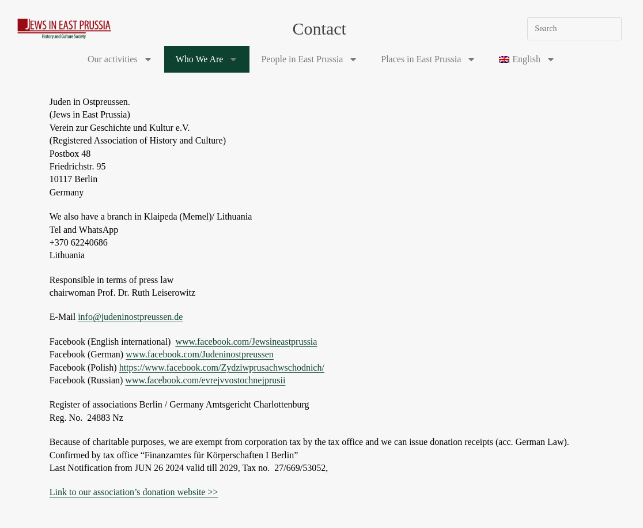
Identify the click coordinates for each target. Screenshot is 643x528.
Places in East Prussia (428, 59)
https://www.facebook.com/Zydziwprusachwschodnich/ (221, 367)
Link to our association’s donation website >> (134, 492)
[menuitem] (527, 59)
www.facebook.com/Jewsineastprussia (246, 341)
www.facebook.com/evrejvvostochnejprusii (205, 380)
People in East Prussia (309, 59)
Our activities (120, 59)
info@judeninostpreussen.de (130, 317)
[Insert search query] (574, 28)
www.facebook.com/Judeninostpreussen (200, 354)
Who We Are (207, 59)
